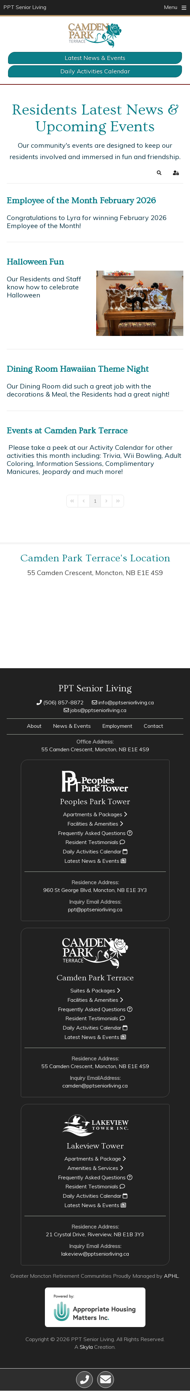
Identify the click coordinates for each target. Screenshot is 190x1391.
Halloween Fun (35, 262)
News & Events (72, 725)
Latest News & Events (95, 58)
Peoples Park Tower (95, 801)
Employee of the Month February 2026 (81, 201)
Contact (153, 725)
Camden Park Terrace (95, 977)
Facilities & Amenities (95, 823)
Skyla (86, 1346)
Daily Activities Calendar (95, 71)
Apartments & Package (95, 1158)
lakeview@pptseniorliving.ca (95, 1253)
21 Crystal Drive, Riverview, (95, 1234)
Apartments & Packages (95, 814)
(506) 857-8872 (60, 702)
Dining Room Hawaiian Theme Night (78, 369)
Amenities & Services (95, 1168)
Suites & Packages (95, 990)
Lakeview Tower (95, 1146)
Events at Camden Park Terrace (67, 431)
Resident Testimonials (95, 842)
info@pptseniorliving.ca (123, 702)
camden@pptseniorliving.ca (95, 1085)
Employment (117, 725)
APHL (171, 1275)
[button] (159, 172)
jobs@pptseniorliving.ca (95, 710)
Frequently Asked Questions (95, 833)
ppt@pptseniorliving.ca (95, 909)
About (34, 725)
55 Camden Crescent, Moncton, (95, 572)
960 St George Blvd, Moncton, (95, 890)
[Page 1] (95, 501)
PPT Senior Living (24, 7)
